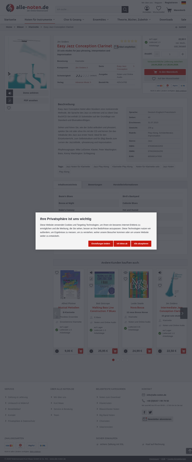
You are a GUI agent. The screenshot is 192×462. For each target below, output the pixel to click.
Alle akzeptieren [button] (141, 243)
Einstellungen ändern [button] (100, 243)
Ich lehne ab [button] (122, 243)
